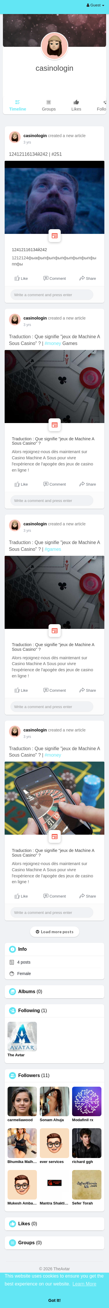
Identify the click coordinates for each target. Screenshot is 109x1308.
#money (52, 343)
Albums (26, 991)
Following (29, 1010)
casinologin (54, 68)
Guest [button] (95, 5)
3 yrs (27, 142)
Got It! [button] (54, 1300)
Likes (24, 1223)
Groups (26, 1242)
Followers (29, 1075)
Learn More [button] (85, 1283)
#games (52, 549)
